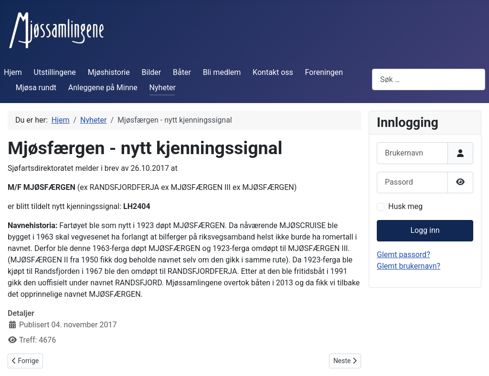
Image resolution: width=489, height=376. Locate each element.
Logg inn (424, 230)
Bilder (151, 72)
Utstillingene (55, 72)
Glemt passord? (403, 254)
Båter (182, 72)
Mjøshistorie (109, 72)
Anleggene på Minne (103, 87)
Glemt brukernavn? (408, 266)
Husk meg (405, 206)
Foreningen (324, 72)
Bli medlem (222, 72)
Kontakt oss (273, 72)
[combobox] (428, 79)
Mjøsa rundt (36, 87)
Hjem (13, 72)
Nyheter (162, 87)
